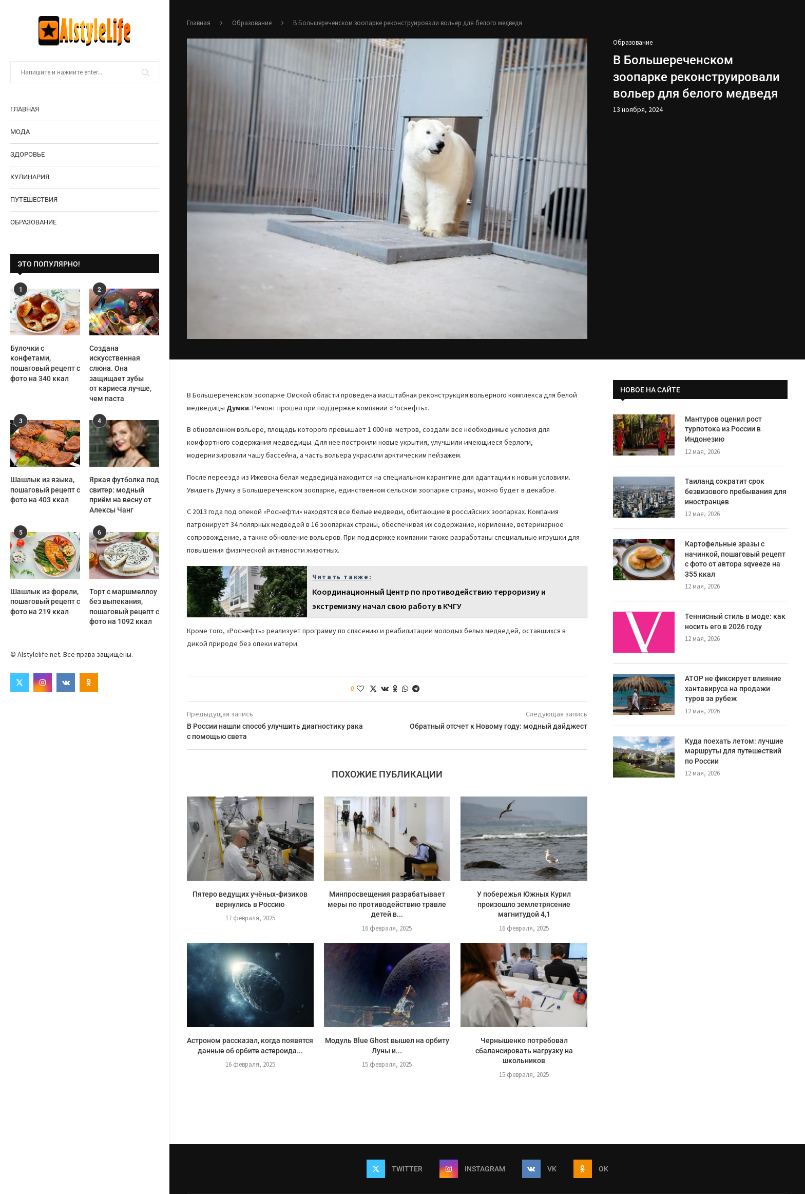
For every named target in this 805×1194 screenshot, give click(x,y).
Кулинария (29, 177)
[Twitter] (19, 682)
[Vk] (65, 682)
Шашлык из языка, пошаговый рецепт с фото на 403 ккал (45, 490)
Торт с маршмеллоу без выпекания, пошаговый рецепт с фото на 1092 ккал (124, 606)
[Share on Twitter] (373, 688)
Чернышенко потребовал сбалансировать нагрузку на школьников (524, 1050)
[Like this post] (360, 688)
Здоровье (27, 154)
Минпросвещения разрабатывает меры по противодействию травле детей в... (387, 904)
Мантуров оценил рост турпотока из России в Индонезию (723, 429)
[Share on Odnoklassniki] (395, 688)
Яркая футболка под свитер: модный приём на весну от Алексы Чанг (124, 495)
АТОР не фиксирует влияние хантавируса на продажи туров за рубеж (733, 688)
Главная (24, 109)
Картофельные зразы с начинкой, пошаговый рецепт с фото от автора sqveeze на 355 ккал (735, 559)
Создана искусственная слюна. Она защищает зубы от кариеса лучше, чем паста (120, 373)
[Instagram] (42, 682)
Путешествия (33, 199)
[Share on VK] (385, 688)
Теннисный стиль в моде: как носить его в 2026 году (735, 621)
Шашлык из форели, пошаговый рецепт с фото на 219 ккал (45, 601)
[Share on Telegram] (415, 688)
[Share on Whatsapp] (405, 688)
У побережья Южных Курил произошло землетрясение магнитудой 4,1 (524, 904)
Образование (33, 222)
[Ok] (89, 682)
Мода (20, 132)
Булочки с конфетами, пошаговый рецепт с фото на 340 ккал (45, 363)
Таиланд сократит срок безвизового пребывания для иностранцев (736, 491)
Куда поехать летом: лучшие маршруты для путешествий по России (734, 751)
